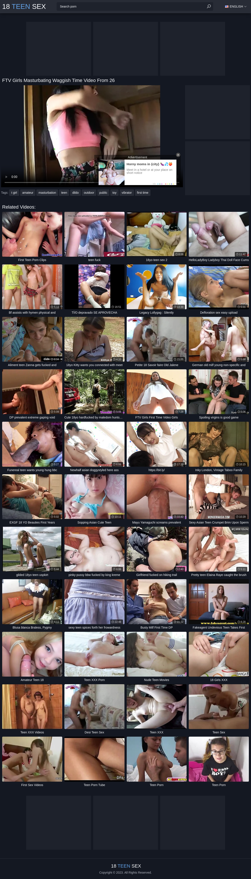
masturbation (47, 192)
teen (64, 192)
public (103, 192)
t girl (14, 192)
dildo (75, 192)
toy (114, 192)
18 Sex (24, 6)
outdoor (89, 192)
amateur (27, 192)
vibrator (127, 192)
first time (143, 192)
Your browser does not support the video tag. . (92, 136)
